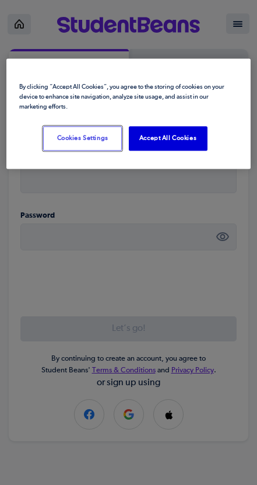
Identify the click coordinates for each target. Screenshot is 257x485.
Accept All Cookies (167, 138)
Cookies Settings (82, 138)
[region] (128, 113)
